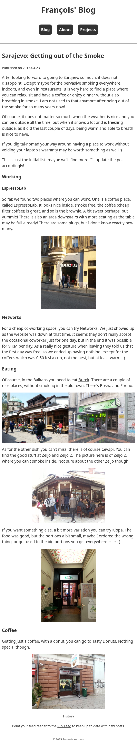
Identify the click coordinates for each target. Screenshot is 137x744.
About (65, 29)
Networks (88, 328)
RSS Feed (64, 726)
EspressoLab (25, 205)
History (68, 716)
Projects (88, 29)
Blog (45, 29)
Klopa (117, 530)
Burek (83, 380)
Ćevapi (107, 449)
